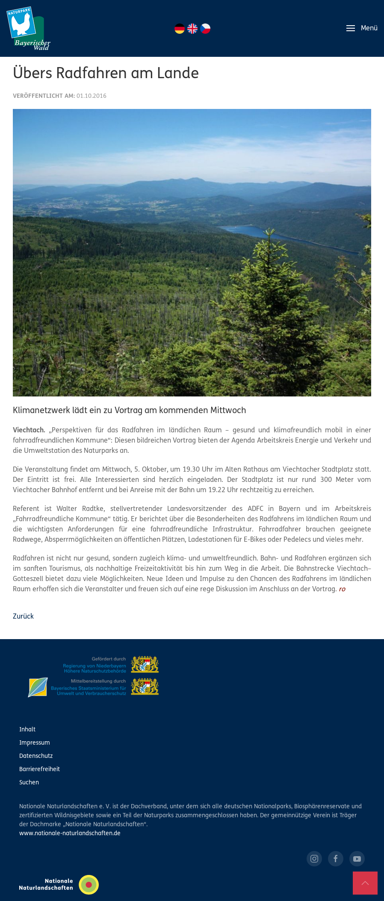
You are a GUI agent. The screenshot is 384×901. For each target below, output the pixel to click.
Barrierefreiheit (39, 769)
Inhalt (27, 730)
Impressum (34, 743)
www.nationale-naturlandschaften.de (70, 834)
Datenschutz (36, 756)
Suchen (29, 783)
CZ (205, 28)
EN (192, 28)
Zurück (23, 616)
